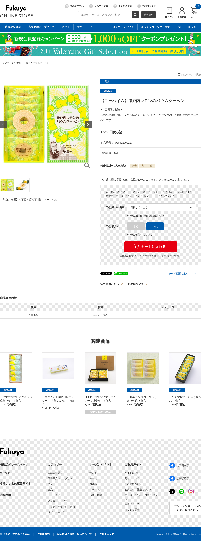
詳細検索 (148, 14)
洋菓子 (27, 62)
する (135, 226)
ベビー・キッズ (56, 512)
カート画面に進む (178, 273)
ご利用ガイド (146, 6)
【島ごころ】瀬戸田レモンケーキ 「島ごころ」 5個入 (58, 400)
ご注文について (133, 483)
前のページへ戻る (191, 74)
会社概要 (5, 472)
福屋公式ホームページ (14, 464)
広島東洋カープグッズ (60, 478)
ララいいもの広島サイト (15, 483)
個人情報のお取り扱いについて (74, 534)
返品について (136, 283)
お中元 (93, 478)
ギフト (51, 483)
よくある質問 (122, 6)
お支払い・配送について (138, 489)
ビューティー (55, 495)
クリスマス (95, 489)
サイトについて (133, 472)
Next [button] (88, 124)
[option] (46, 124)
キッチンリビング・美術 (61, 506)
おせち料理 (95, 495)
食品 (18, 62)
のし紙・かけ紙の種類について (146, 215)
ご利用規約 (43, 534)
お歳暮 (93, 483)
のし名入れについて (140, 234)
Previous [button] (3, 124)
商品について (132, 478)
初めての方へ (74, 6)
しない (155, 226)
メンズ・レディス (58, 501)
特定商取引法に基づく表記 (15, 534)
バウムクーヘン (41, 62)
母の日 (93, 472)
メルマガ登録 (98, 6)
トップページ (7, 62)
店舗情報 (5, 495)
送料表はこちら (109, 283)
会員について (132, 504)
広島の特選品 (55, 472)
